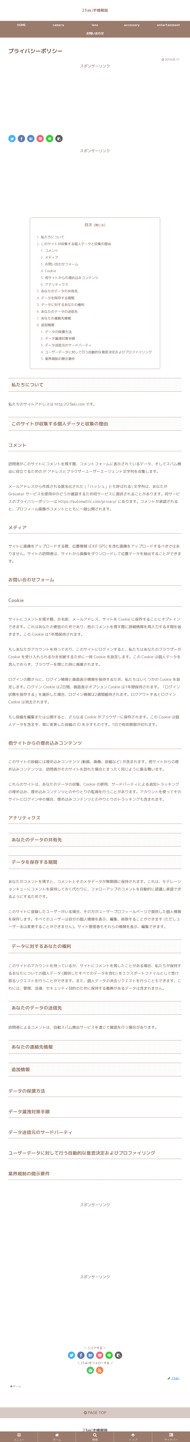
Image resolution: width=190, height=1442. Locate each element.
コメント (51, 251)
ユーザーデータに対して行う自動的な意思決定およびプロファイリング (98, 353)
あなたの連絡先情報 (56, 319)
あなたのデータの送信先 (59, 312)
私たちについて (52, 238)
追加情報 (47, 326)
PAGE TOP (95, 1413)
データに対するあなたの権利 (62, 305)
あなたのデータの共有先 (59, 292)
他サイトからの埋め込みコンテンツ (71, 278)
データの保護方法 (58, 332)
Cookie (50, 272)
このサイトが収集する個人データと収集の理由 (76, 244)
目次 (88, 225)
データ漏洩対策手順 (60, 339)
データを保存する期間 (57, 299)
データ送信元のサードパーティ (68, 346)
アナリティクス (56, 285)
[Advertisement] (95, 100)
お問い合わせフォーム (61, 265)
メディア (51, 258)
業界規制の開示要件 (60, 360)
